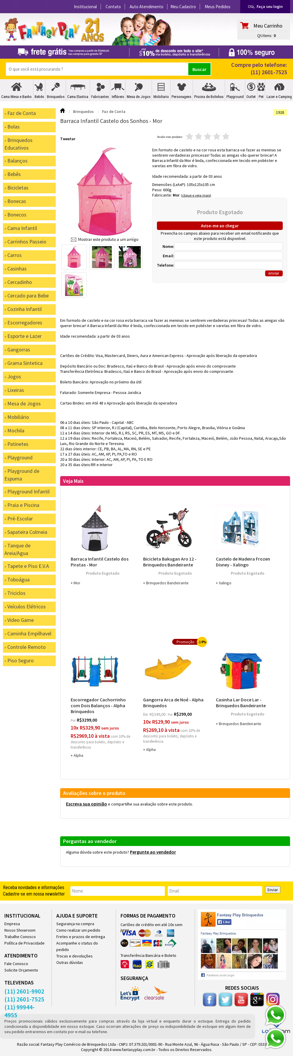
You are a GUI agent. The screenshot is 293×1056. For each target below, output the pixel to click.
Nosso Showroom (19, 930)
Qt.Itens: (264, 35)
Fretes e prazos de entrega (80, 936)
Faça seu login (270, 6)
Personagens (181, 96)
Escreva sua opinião (86, 804)
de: (146, 714)
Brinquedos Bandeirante (167, 582)
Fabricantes (100, 96)
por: (74, 720)
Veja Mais (73, 481)
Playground (235, 96)
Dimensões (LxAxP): (169, 184)
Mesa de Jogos (138, 96)
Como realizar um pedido (78, 930)
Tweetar (67, 138)
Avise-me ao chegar (220, 226)
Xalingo (225, 582)
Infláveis (118, 96)
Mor (176, 195)
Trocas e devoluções (74, 956)
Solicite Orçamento (21, 970)
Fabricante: (162, 195)
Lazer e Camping (279, 96)
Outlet (251, 96)
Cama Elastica (77, 96)
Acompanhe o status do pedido (77, 946)
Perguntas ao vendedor (89, 841)
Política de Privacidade (24, 943)
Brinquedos (56, 96)
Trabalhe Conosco (20, 936)
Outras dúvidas (69, 962)
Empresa (12, 923)
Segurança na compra (75, 923)
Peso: (157, 189)
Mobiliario (161, 96)
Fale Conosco (16, 963)
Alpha (78, 755)
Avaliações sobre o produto (94, 793)
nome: (78, 891)
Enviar (272, 889)
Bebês (39, 96)
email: (174, 891)
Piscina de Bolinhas (208, 96)
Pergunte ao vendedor (153, 852)
